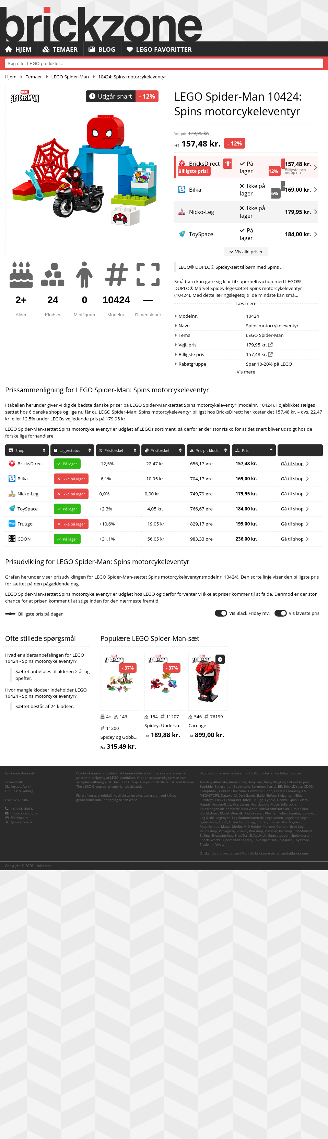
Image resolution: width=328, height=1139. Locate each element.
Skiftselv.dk (257, 1104)
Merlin (237, 1095)
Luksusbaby (278, 1091)
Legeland (292, 1086)
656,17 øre (201, 463)
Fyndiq (270, 1068)
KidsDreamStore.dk (274, 1077)
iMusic (275, 1073)
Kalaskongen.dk (212, 1077)
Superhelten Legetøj (236, 1108)
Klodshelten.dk (231, 1082)
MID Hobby (252, 1095)
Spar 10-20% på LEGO (269, 364)
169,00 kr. (298, 189)
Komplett (309, 1082)
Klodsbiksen (209, 1082)
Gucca (303, 1068)
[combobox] (164, 63)
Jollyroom (288, 1073)
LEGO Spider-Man (70, 77)
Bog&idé (206, 1055)
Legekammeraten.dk (248, 1086)
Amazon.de (237, 1051)
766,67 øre (201, 509)
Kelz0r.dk (232, 1077)
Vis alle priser (246, 252)
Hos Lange (241, 1073)
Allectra (205, 1051)
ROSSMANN (303, 1100)
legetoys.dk (208, 1091)
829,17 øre (201, 524)
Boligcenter (223, 1055)
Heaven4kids (221, 1073)
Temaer (62, 49)
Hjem (19, 49)
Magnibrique (209, 1095)
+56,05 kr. (155, 539)
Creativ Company (287, 1060)
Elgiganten (286, 1064)
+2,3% (105, 509)
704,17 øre (201, 479)
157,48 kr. (298, 162)
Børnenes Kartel (263, 1055)
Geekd (282, 1068)
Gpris (293, 1068)
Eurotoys (206, 1068)
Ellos (299, 1064)
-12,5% (106, 463)
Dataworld (229, 1064)
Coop (268, 1060)
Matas (225, 1095)
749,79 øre (201, 494)
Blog (106, 49)
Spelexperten (301, 1104)
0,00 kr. (153, 494)
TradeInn (206, 1113)
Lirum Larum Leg (242, 1091)
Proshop (285, 1100)
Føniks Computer (228, 1068)
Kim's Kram (299, 1077)
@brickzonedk (22, 1091)
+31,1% (107, 539)
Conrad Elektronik (233, 1060)
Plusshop (256, 1100)
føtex (247, 1068)
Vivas (219, 1113)
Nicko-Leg (27, 494)
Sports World (210, 1108)
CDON (24, 539)
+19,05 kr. (155, 524)
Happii (205, 1073)
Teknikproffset (265, 1108)
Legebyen (223, 1086)
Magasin (295, 1091)
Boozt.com (242, 1055)
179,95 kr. (298, 212)
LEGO (223, 1091)
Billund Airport (298, 1051)
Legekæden (274, 1086)
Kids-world (249, 1077)
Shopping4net (222, 1104)
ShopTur (241, 1104)
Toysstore (301, 1108)
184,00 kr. (298, 234)
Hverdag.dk (259, 1073)
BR (280, 1055)
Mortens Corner (274, 1095)
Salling (205, 1104)
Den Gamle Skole (251, 1064)
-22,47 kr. (155, 463)
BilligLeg (279, 1051)
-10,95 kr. (155, 479)
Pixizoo (241, 1100)
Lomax (262, 1091)
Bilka (22, 479)
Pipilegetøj (227, 1100)
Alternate (220, 1051)
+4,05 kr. (154, 509)
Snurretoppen (278, 1104)
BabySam (255, 1051)
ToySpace (27, 509)
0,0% (104, 494)
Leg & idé (207, 1086)
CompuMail (208, 1060)
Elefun (271, 1064)
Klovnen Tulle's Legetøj (282, 1082)
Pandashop (208, 1100)
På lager (246, 167)
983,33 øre (201, 539)
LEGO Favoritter (165, 49)
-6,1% (105, 479)
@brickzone (19, 1086)
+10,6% (107, 524)
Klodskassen (253, 1082)
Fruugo (25, 524)
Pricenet (271, 1100)
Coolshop (255, 1060)
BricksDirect (229, 412)
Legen (304, 1086)
